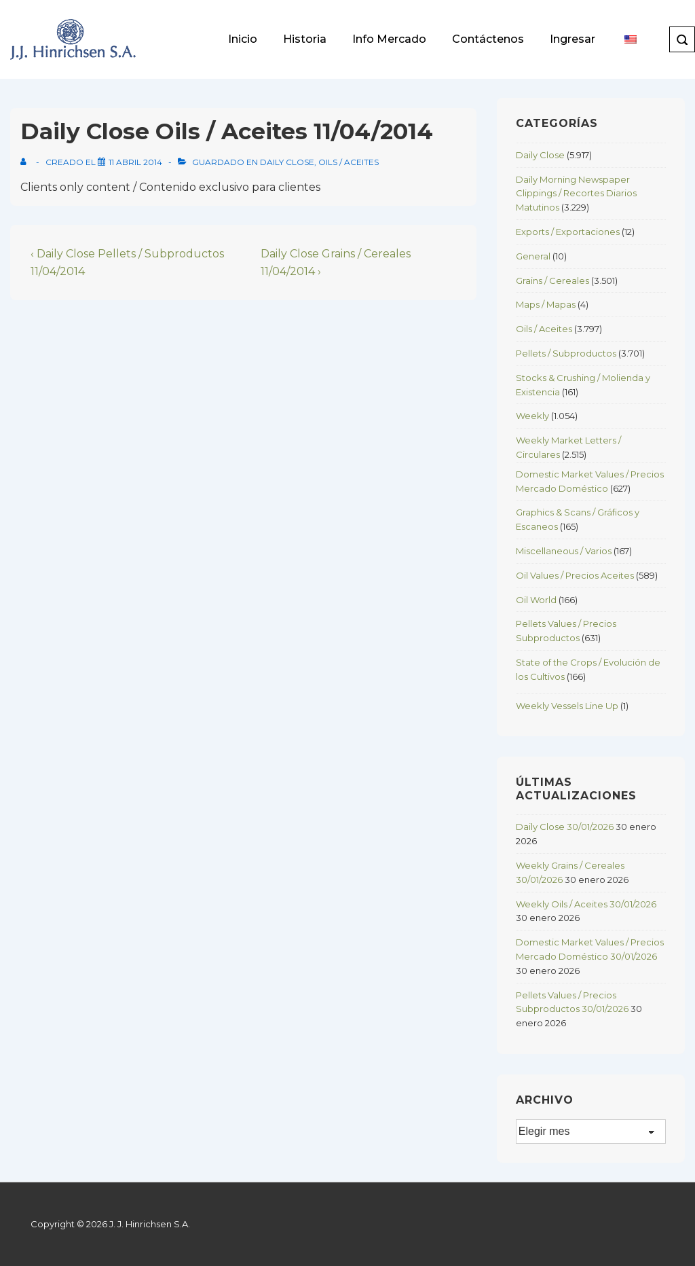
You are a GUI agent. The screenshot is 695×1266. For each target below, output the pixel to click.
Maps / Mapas (546, 304)
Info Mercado (389, 39)
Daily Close (287, 162)
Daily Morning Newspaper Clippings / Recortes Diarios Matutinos (576, 193)
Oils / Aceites (348, 162)
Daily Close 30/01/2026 (565, 826)
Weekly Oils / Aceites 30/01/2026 (586, 904)
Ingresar (572, 39)
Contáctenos (488, 39)
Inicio (242, 39)
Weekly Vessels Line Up (567, 705)
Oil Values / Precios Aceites (575, 575)
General (533, 256)
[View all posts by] (26, 162)
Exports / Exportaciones (568, 231)
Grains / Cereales (552, 280)
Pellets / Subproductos (566, 353)
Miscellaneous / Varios (564, 550)
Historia (304, 39)
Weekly (532, 415)
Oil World (536, 599)
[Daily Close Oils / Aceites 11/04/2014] (135, 162)
